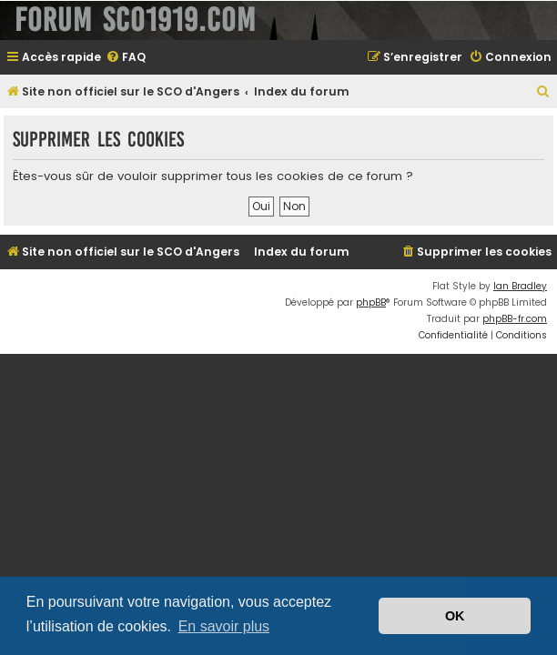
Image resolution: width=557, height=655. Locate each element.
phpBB (371, 302)
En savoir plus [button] (224, 626)
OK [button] (455, 616)
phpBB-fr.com (514, 319)
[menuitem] (126, 57)
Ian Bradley (520, 286)
